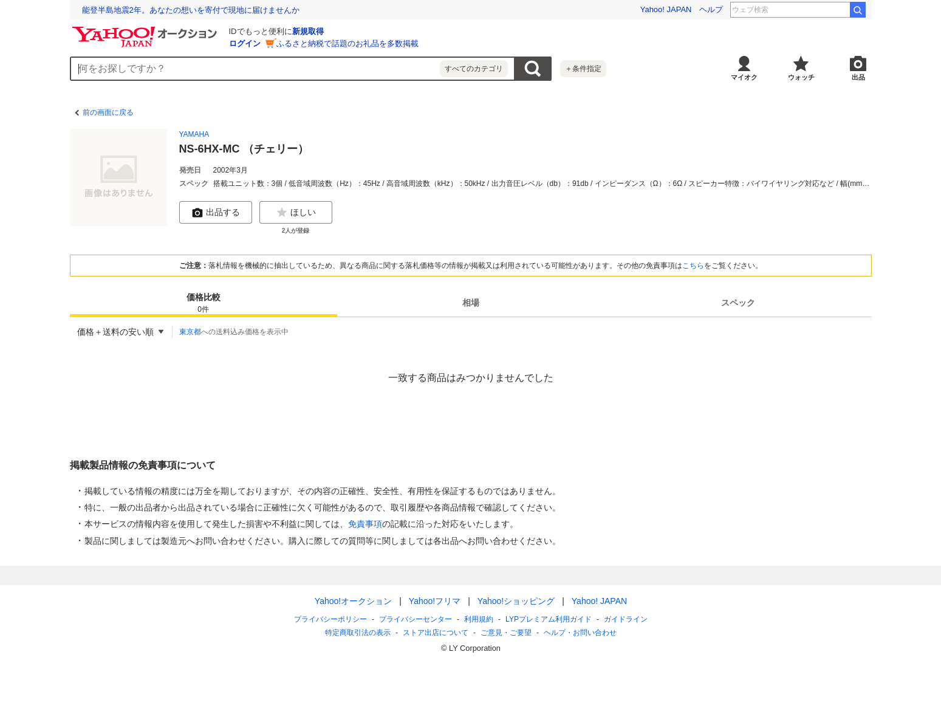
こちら (693, 265)
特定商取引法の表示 (358, 632)
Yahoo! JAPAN (666, 9)
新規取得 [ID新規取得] (308, 31)
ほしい (296, 213)
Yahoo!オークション (352, 601)
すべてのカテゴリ (474, 68)
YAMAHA (194, 134)
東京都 (190, 331)
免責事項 (365, 524)
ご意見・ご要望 (506, 632)
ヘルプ (711, 9)
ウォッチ (801, 77)
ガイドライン (625, 619)
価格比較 (203, 303)
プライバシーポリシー (330, 619)
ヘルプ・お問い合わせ (580, 632)
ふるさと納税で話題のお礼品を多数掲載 (347, 43)
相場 (470, 302)
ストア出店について (435, 632)
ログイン (245, 43)
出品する (215, 213)
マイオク (744, 77)
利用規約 (478, 619)
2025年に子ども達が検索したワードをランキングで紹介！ (185, 10)
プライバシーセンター (415, 619)
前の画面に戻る (108, 112)
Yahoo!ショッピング (515, 601)
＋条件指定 (583, 68)
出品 (858, 77)
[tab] (203, 303)
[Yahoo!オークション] (146, 29)
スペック (738, 302)
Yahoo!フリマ (434, 601)
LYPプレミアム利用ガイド (548, 619)
